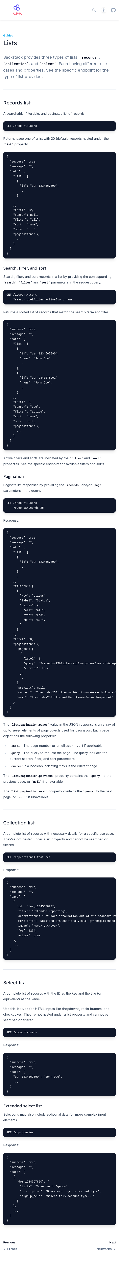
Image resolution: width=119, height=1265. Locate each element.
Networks (106, 1249)
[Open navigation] (5, 10)
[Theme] (103, 10)
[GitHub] (113, 10)
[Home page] (17, 10)
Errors (10, 1249)
